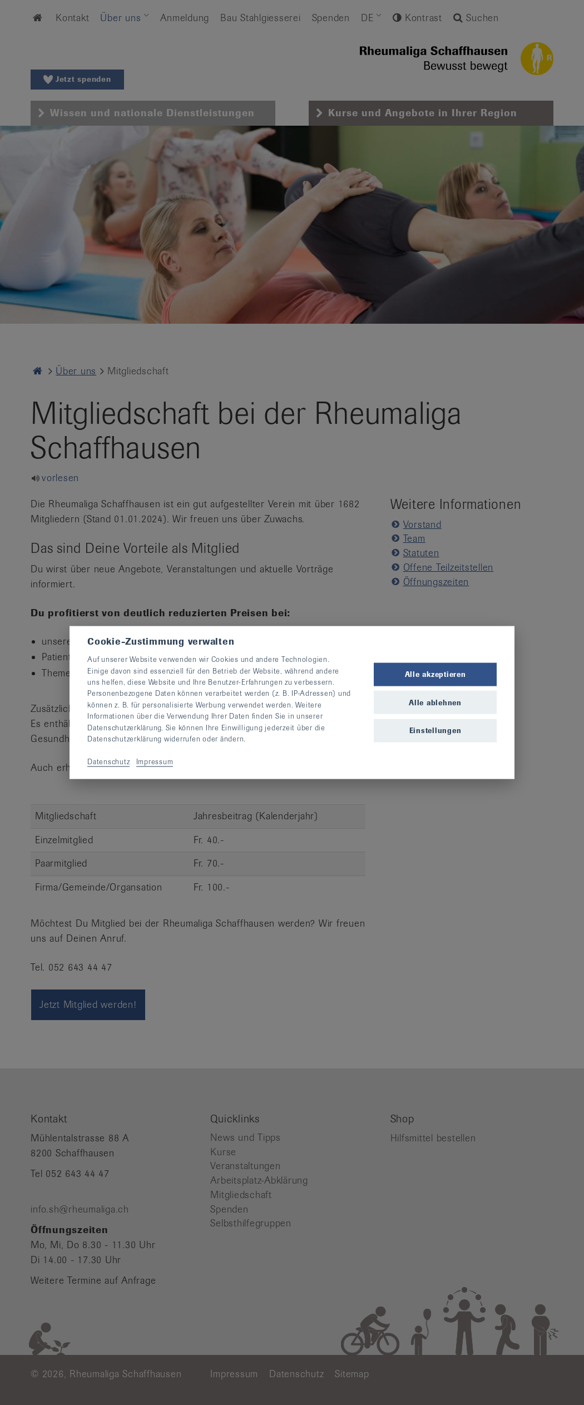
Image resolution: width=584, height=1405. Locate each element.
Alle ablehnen (435, 702)
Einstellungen (435, 730)
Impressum (155, 761)
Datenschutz (108, 761)
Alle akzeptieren (435, 674)
